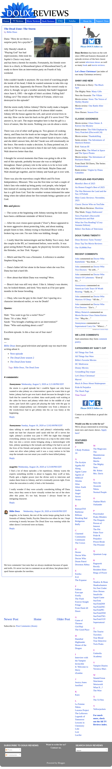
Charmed (79, 533)
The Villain (97, 95)
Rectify (96, 566)
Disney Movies (81, 368)
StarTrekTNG (99, 616)
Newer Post (11, 619)
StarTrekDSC (99, 607)
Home (37, 619)
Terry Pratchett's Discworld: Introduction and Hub (87, 217)
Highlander (80, 642)
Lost (77, 732)
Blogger (61, 763)
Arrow (78, 496)
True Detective (99, 641)
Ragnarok (97, 563)
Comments (11, 755)
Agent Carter (81, 471)
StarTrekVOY (99, 619)
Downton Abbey (82, 564)
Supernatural (99, 622)
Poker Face (98, 532)
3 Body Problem (82, 450)
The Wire (97, 690)
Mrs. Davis (98, 473)
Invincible (79, 664)
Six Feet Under (100, 588)
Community (80, 536)
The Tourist (98, 631)
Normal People (100, 492)
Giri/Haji (79, 626)
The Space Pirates (87, 153)
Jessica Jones (81, 682)
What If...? (98, 687)
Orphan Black (99, 501)
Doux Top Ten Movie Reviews (88, 243)
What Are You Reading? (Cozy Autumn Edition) (89, 223)
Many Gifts (97, 91)
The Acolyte (80, 462)
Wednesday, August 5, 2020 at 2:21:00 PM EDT (42, 384)
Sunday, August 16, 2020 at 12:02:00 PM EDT (41, 425)
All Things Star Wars (84, 356)
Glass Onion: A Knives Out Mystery (88, 124)
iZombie (79, 673)
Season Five (92, 112)
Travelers (97, 634)
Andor (78, 490)
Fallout (78, 589)
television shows (93, 62)
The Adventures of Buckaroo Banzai (90, 158)
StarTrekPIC (98, 610)
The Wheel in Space (96, 150)
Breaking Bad (81, 518)
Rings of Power (100, 572)
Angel (77, 493)
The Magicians (100, 449)
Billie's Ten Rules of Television (89, 229)
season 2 (22, 357)
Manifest (97, 458)
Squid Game (98, 597)
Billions (78, 515)
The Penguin (99, 520)
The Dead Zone (32, 367)
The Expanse (81, 580)
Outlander (97, 504)
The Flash (79, 598)
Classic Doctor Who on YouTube (89, 204)
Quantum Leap (100, 554)
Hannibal (79, 639)
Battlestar (79, 512)
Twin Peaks (98, 644)
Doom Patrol (80, 561)
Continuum (80, 539)
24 (76, 453)
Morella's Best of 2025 (85, 183)
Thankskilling (95, 136)
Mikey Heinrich (82, 312)
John (77, 258)
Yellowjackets (99, 709)
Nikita (96, 489)
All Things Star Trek (84, 352)
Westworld (98, 684)
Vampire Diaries (100, 665)
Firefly (78, 595)
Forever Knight (82, 602)
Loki (77, 729)
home (20, 361)
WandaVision (99, 678)
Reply (12, 417)
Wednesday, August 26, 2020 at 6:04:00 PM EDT (45, 511)
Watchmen (98, 681)
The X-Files (98, 700)
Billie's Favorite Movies (85, 360)
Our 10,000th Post (83, 247)
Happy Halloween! (94, 212)
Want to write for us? (56, 744)
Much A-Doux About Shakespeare (90, 383)
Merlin (96, 461)
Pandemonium (81, 166)
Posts (9, 750)
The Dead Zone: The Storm (20, 28)
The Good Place (82, 629)
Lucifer (78, 735)
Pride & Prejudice (83, 387)
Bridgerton (80, 521)
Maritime (99, 208)
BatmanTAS (80, 508)
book (85, 65)
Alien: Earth (80, 487)
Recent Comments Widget (102, 329)
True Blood (98, 638)
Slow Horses (99, 591)
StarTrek (97, 600)
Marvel (78, 379)
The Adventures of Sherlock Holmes (90, 141)
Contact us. (56, 747)
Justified (79, 685)
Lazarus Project (82, 710)
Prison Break (99, 541)
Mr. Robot (97, 470)
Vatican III (84, 146)
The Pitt (96, 529)
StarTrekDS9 (99, 603)
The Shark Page (82, 391)
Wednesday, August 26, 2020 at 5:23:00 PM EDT (40, 467)
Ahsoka (78, 481)
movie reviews (98, 65)
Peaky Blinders (100, 517)
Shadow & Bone (100, 582)
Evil (77, 577)
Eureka (78, 574)
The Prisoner (99, 545)
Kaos (77, 694)
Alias (77, 484)
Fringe (78, 605)
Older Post (63, 619)
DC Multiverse (81, 364)
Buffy (77, 524)
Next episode (16, 353)
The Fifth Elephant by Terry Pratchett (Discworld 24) (91, 130)
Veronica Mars (99, 669)
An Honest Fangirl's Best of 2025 (90, 187)
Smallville (97, 594)
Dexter (78, 552)
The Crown (80, 543)
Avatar (78, 499)
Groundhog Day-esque (85, 371)
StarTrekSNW (99, 613)
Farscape (79, 592)
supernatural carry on (85, 326)
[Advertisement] (37, 597)
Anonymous (80, 285)
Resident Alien (99, 569)
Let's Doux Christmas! (85, 375)
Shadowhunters (100, 585)
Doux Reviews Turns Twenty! (88, 239)
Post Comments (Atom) (26, 626)
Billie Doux (9, 345)
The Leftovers (81, 713)
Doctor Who (80, 555)
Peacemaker (98, 514)
